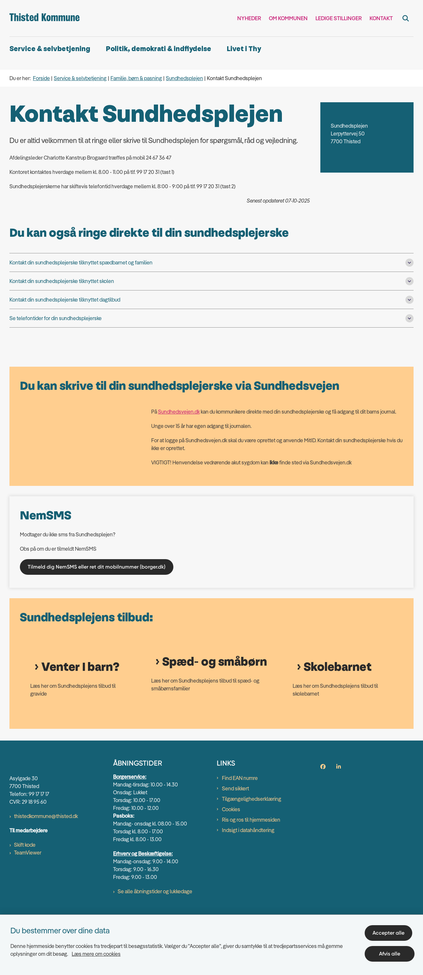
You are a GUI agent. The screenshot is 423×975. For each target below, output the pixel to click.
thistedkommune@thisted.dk (46, 876)
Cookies (231, 869)
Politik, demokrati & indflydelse (158, 49)
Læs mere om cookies (96, 951)
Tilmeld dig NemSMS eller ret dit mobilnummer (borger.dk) (97, 567)
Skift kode (25, 905)
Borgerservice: (129, 837)
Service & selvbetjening (49, 49)
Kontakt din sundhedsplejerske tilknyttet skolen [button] (61, 281)
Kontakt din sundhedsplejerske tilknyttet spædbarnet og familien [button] (81, 262)
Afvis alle (390, 951)
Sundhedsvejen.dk (179, 411)
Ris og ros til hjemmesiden (251, 880)
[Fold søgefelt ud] (406, 18)
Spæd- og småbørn (214, 722)
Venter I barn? (80, 727)
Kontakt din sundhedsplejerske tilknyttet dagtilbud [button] (64, 299)
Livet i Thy (244, 49)
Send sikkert (235, 848)
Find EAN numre (240, 838)
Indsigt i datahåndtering (248, 890)
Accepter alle (391, 930)
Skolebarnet (338, 727)
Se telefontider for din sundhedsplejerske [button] (55, 318)
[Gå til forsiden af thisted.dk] (44, 18)
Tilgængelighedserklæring (251, 859)
